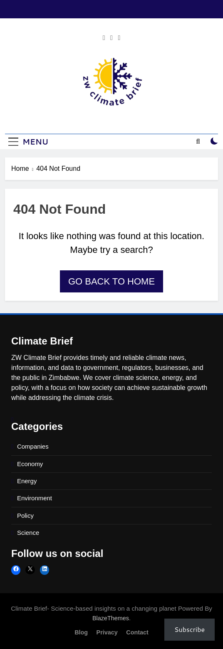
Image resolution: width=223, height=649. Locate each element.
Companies (33, 446)
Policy (25, 515)
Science (28, 532)
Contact (137, 632)
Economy (30, 463)
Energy (27, 480)
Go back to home (111, 281)
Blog (81, 632)
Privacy (107, 632)
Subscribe (189, 629)
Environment (34, 498)
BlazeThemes (110, 618)
